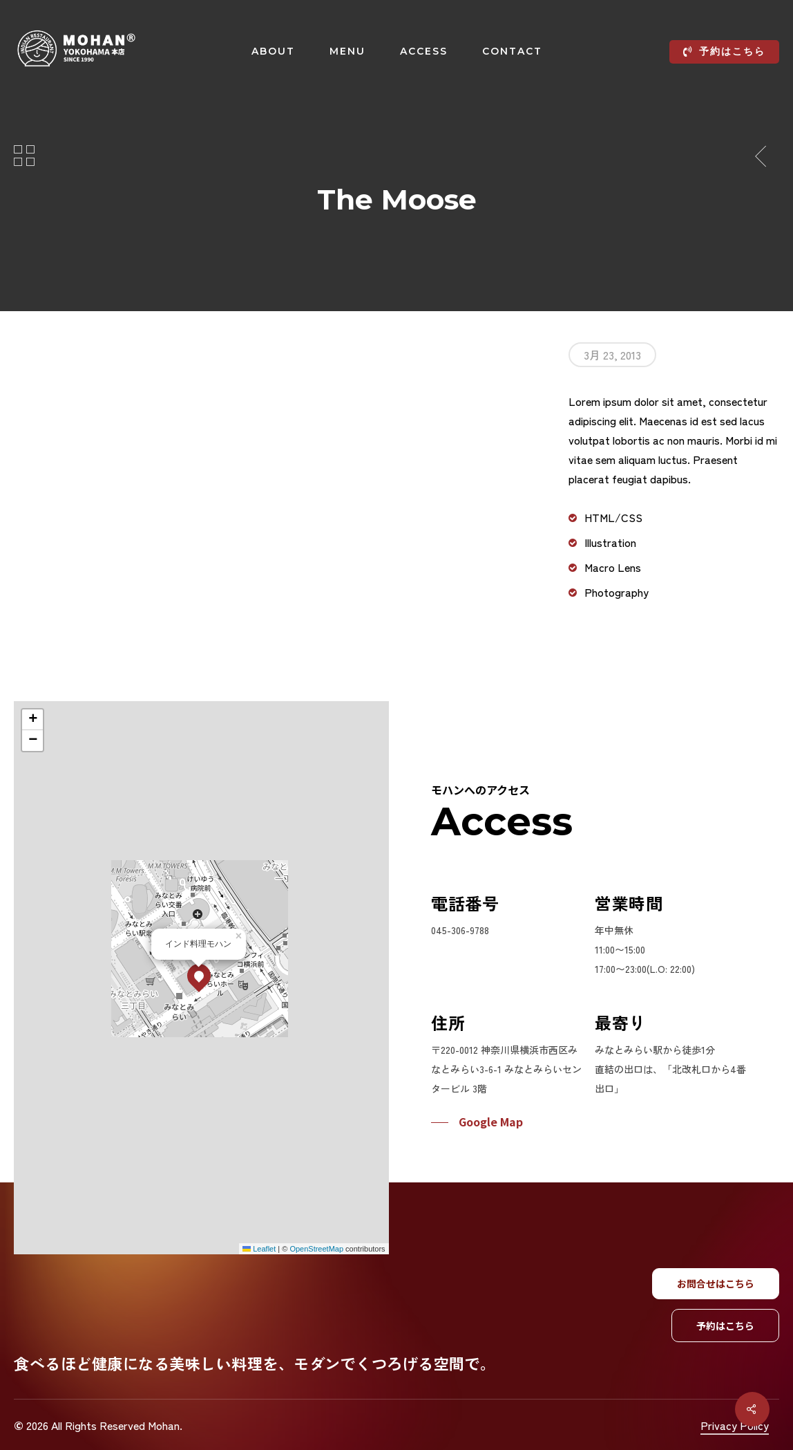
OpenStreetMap (294, 1249)
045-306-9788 (460, 930)
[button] (176, 975)
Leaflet (236, 1249)
